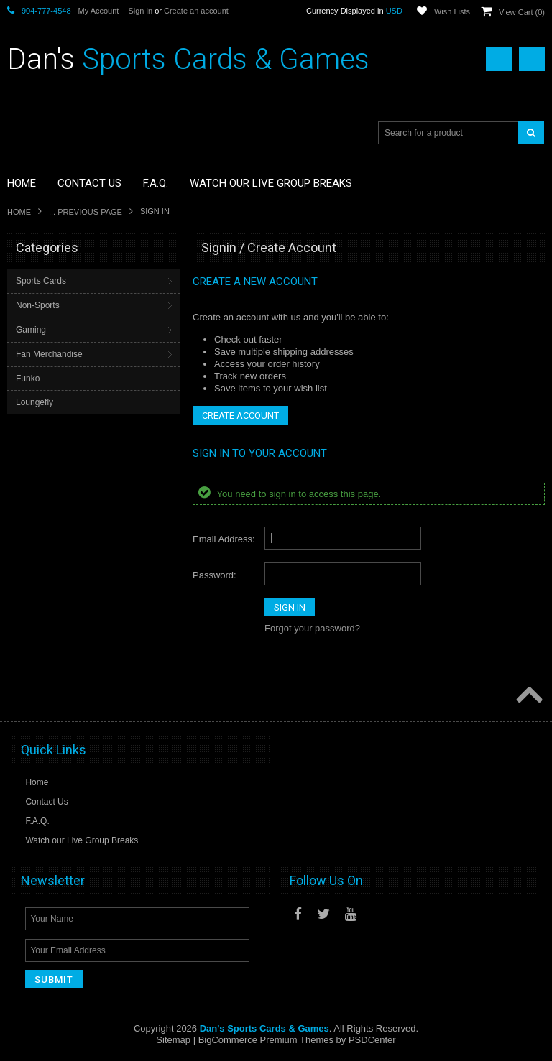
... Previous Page (85, 212)
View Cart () (522, 12)
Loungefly (34, 402)
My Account (98, 10)
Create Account (240, 415)
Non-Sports (38, 305)
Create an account (196, 10)
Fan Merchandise (49, 354)
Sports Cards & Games (188, 59)
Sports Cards (41, 281)
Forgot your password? (312, 628)
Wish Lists (452, 11)
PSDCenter (372, 1039)
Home (19, 212)
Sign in (140, 10)
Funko (28, 379)
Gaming (31, 330)
